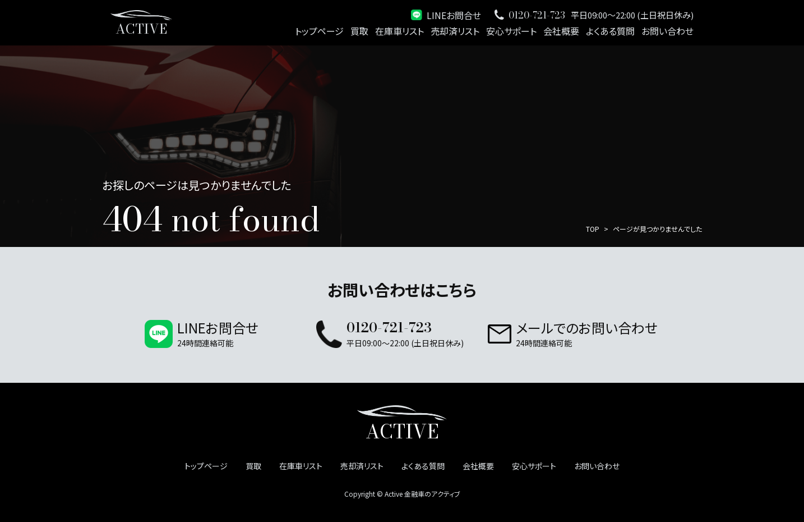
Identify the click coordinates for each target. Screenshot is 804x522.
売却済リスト (455, 30)
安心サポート (511, 30)
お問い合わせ (667, 30)
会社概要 (561, 30)
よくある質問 (610, 30)
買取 (359, 30)
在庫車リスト (399, 30)
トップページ (319, 30)
